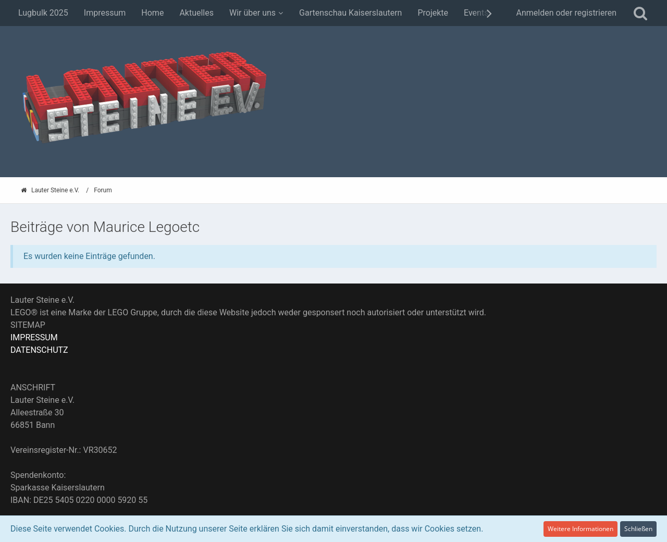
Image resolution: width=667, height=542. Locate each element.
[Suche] (640, 13)
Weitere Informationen (580, 528)
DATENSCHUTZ (39, 350)
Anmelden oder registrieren (566, 13)
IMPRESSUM (34, 337)
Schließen (638, 528)
